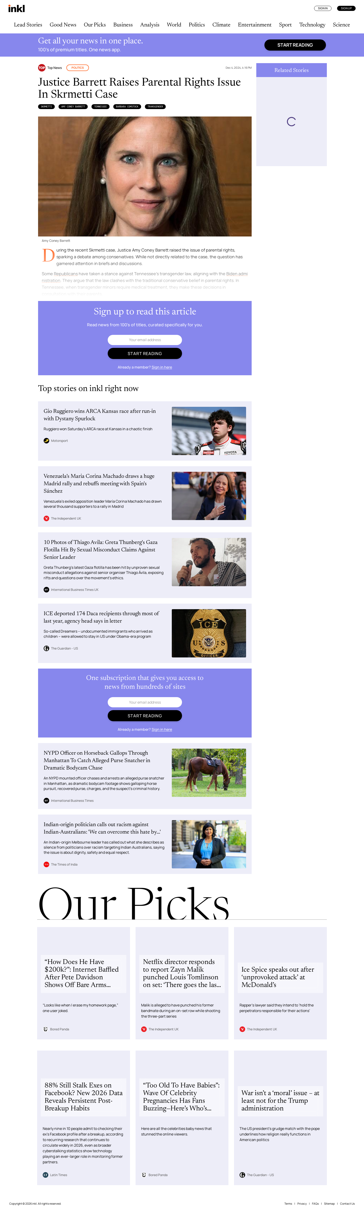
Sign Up (346, 8)
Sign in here (162, 367)
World (174, 25)
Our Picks (95, 25)
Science (341, 25)
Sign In (323, 8)
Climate (221, 25)
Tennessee (100, 106)
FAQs (315, 1204)
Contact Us (347, 1204)
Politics (197, 25)
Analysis (149, 25)
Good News (63, 25)
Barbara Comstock (127, 106)
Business (123, 25)
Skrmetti (46, 106)
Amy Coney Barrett (73, 106)
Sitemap (329, 1204)
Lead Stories (28, 25)
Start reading (295, 45)
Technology (312, 25)
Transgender (155, 106)
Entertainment (255, 25)
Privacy (302, 1204)
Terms (288, 1204)
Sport (285, 25)
